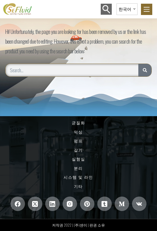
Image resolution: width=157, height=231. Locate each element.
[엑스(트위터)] (35, 204)
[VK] (139, 204)
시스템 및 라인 (78, 177)
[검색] (106, 9)
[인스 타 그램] (70, 204)
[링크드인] (52, 204)
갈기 (78, 150)
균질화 (78, 122)
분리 (78, 168)
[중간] (122, 204)
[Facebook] (18, 204)
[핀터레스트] (87, 204)
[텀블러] (104, 204)
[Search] (144, 70)
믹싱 (78, 132)
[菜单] (146, 9)
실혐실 (78, 159)
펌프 (78, 140)
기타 (78, 186)
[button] (127, 9)
